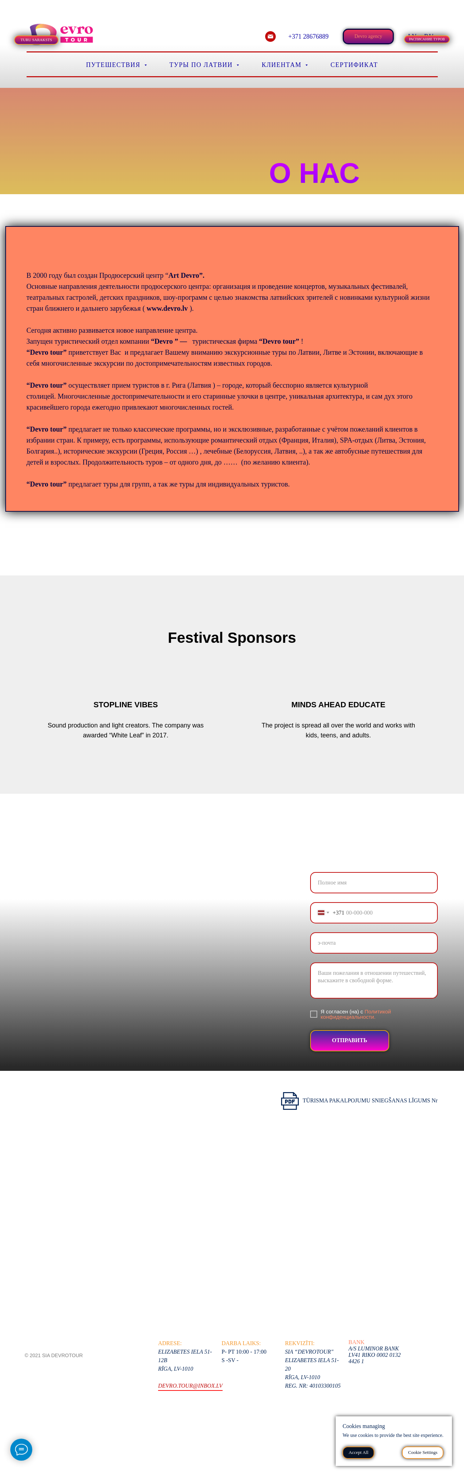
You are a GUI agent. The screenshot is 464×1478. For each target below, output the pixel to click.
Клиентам (282, 64)
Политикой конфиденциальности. (356, 1014)
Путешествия (114, 64)
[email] (270, 36)
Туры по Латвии (202, 64)
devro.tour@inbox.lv (190, 1386)
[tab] (34, 10)
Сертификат (354, 64)
